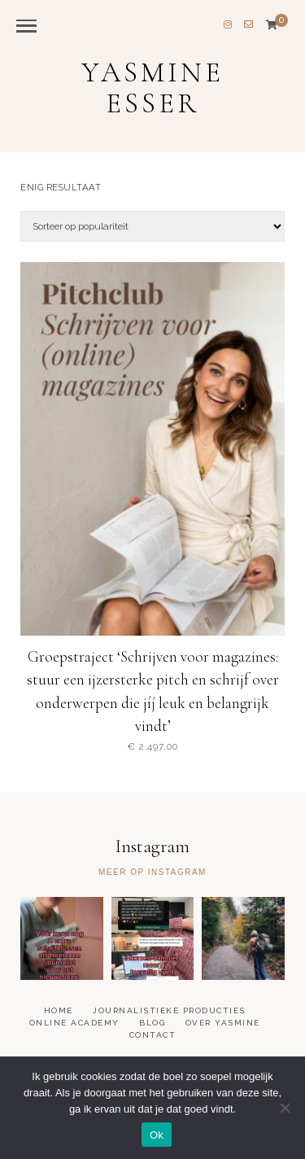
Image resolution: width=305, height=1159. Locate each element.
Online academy (74, 1022)
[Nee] (285, 1108)
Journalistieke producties (169, 1010)
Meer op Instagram (152, 872)
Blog (152, 1022)
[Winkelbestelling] (152, 226)
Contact (152, 1034)
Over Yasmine (222, 1022)
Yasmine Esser (152, 88)
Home (58, 1010)
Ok (156, 1135)
